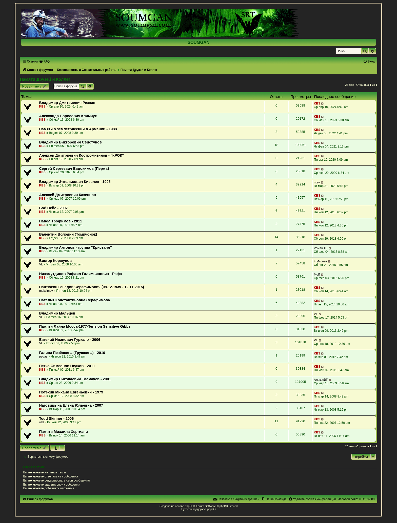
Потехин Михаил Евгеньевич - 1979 (71, 392)
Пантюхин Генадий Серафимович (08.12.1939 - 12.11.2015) (91, 287)
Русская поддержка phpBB (198, 509)
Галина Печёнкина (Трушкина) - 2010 (72, 353)
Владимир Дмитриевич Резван (67, 103)
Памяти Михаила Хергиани (63, 432)
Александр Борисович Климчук (68, 116)
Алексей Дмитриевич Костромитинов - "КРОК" (81, 155)
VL (41, 264)
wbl (41, 422)
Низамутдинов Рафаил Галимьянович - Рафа (80, 274)
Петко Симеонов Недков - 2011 (67, 366)
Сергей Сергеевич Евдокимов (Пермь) (74, 168)
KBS (42, 106)
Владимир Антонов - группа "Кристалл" (75, 247)
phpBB (189, 506)
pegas (43, 356)
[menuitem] (44, 61)
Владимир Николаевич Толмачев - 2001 (75, 379)
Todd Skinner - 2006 (56, 418)
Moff (317, 274)
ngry (317, 182)
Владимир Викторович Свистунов (70, 142)
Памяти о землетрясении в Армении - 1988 (78, 129)
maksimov (46, 290)
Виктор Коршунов (55, 261)
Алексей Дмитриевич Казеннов (67, 195)
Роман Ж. (321, 248)
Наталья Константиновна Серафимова (74, 300)
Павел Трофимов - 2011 (60, 221)
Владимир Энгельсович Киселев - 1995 (74, 182)
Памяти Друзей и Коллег (45, 79)
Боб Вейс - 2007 (53, 208)
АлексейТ (321, 380)
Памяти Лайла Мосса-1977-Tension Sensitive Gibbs (84, 326)
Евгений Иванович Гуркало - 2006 (69, 340)
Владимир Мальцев (57, 313)
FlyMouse (320, 261)
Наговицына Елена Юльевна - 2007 (71, 405)
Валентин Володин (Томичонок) (68, 234)
